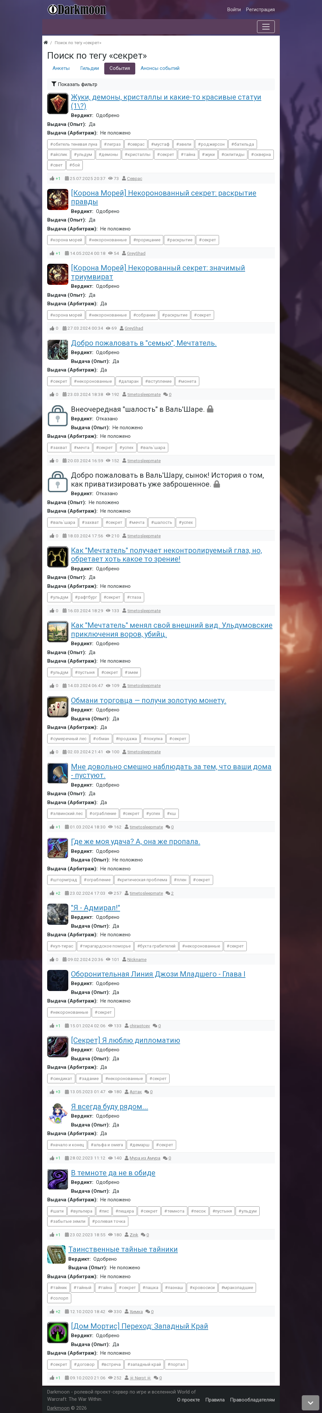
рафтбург (87, 597)
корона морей (67, 239)
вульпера (82, 1211)
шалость (163, 522)
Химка (136, 1311)
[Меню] (266, 26)
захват (60, 447)
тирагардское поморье (107, 946)
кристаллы (139, 154)
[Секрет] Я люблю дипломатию (125, 1040)
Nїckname (136, 959)
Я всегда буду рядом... (109, 1106)
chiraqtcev (140, 1025)
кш (173, 813)
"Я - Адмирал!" (95, 908)
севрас (137, 144)
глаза (135, 597)
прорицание (148, 239)
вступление (160, 381)
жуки (210, 154)
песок (200, 1211)
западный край (145, 1364)
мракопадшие (238, 1287)
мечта (83, 447)
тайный (84, 1287)
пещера (126, 1211)
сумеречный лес (69, 738)
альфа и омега (108, 1144)
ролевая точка (110, 1221)
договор (86, 1364)
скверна (262, 154)
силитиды (234, 154)
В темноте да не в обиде (113, 1173)
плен (181, 879)
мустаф (162, 144)
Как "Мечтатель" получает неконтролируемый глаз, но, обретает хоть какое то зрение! (166, 554)
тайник (60, 1287)
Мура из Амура (145, 1157)
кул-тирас (63, 946)
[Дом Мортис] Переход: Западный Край (139, 1326)
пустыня (86, 672)
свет (58, 165)
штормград (65, 879)
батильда (244, 144)
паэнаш (175, 1287)
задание (90, 1078)
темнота (175, 1211)
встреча (112, 1364)
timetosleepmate (144, 394)
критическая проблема (143, 879)
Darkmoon (58, 1408)
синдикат (62, 1078)
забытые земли (69, 1221)
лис (105, 1211)
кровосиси (204, 1287)
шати (58, 1211)
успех (128, 447)
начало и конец (68, 1144)
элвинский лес (68, 813)
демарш (140, 1144)
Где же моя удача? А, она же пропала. (135, 841)
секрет (167, 154)
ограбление (104, 813)
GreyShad (136, 253)
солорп (60, 1298)
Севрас (134, 178)
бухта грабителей (158, 946)
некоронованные (109, 239)
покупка (154, 738)
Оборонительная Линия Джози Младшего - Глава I (158, 974)
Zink (134, 1234)
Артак (136, 1091)
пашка (151, 1287)
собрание (145, 315)
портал (178, 1364)
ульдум (84, 154)
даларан (130, 381)
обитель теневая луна (75, 144)
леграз (114, 144)
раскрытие (181, 239)
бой (76, 165)
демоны (109, 154)
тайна (189, 154)
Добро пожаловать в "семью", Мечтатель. (144, 343)
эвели (185, 144)
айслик (60, 154)
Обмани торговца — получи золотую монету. (148, 700)
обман (102, 738)
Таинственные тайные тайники (123, 1249)
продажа (127, 738)
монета (188, 381)
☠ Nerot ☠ (140, 1377)
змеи (133, 672)
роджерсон (213, 144)
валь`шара (154, 447)
